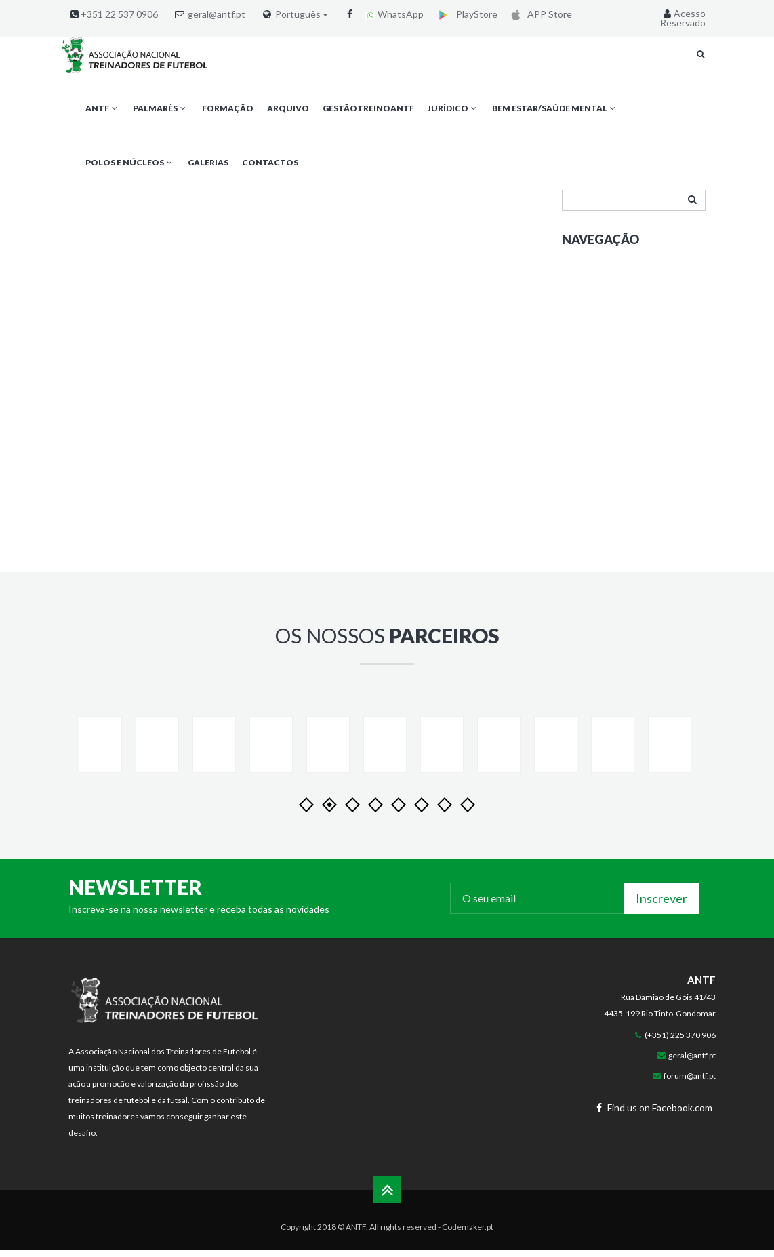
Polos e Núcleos (129, 162)
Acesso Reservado (683, 17)
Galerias (208, 162)
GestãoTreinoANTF (368, 108)
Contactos (270, 162)
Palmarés (160, 108)
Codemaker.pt (467, 1248)
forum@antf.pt (690, 1097)
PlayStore (464, 14)
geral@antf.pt (216, 14)
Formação (227, 108)
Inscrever (661, 920)
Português (301, 14)
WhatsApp (394, 14)
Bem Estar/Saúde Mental (554, 108)
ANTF (102, 108)
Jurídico (453, 108)
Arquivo (288, 108)
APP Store (539, 14)
